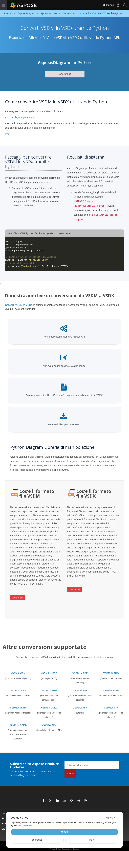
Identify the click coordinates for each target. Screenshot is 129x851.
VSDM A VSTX (49, 704)
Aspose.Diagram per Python (19, 117)
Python (83, 185)
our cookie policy (26, 825)
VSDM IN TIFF (49, 687)
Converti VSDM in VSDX (19, 304)
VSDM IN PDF (80, 670)
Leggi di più (17, 596)
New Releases (80, 810)
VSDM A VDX (80, 687)
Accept (64, 832)
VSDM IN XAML (18, 722)
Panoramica (64, 74)
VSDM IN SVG (18, 687)
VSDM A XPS (49, 722)
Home (5, 810)
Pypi (7, 133)
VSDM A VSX (80, 704)
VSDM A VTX (111, 704)
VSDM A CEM (18, 670)
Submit (70, 770)
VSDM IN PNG (111, 670)
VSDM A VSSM (111, 687)
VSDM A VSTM (18, 704)
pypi (109, 210)
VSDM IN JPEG (49, 670)
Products (42, 810)
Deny (91, 840)
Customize (37, 840)
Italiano (108, 5)
